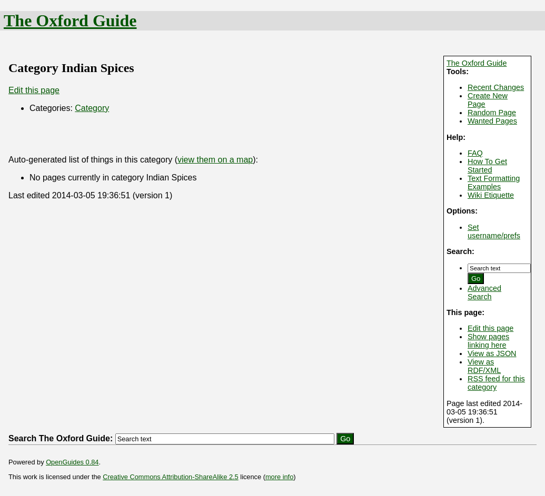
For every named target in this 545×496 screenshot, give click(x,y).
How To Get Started (487, 165)
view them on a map (215, 159)
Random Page (492, 112)
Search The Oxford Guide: (60, 438)
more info (279, 477)
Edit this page (490, 328)
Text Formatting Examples (494, 182)
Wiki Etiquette (491, 195)
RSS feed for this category (496, 382)
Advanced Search (484, 292)
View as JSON (492, 353)
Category (92, 108)
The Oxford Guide (70, 20)
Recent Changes (496, 87)
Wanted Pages (492, 121)
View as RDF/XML (484, 366)
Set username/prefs (494, 231)
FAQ (475, 153)
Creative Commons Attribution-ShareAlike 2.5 (170, 477)
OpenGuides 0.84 (72, 462)
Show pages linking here (488, 340)
